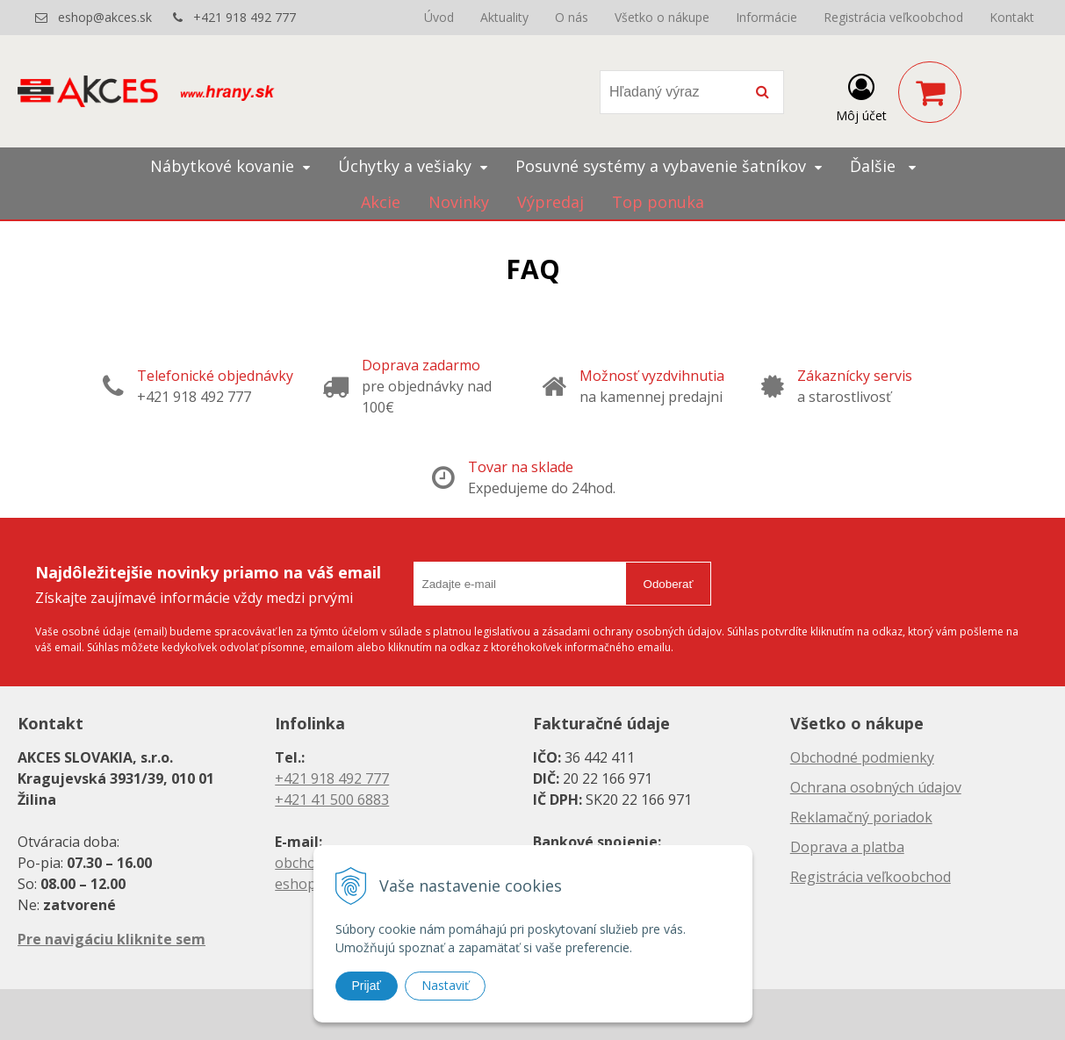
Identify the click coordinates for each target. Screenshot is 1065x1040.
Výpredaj (550, 201)
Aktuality (504, 17)
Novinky (458, 201)
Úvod (439, 17)
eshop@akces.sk (105, 17)
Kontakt (1011, 17)
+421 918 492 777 (244, 17)
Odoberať (669, 584)
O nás (571, 17)
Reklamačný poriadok (861, 817)
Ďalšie (883, 165)
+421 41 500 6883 (332, 799)
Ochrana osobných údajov (875, 787)
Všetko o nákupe (662, 17)
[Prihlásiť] (861, 96)
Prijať (366, 986)
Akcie (380, 201)
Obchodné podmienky (862, 757)
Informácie (766, 17)
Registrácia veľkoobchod (893, 17)
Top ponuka (658, 201)
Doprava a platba (847, 847)
